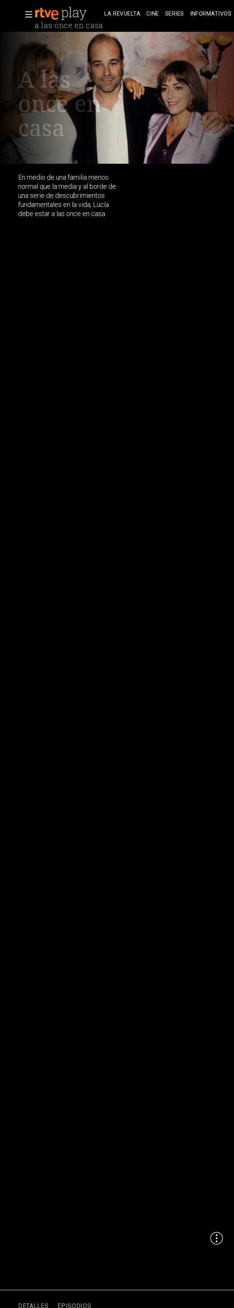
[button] (26, 14)
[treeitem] (122, 14)
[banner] (68, 13)
